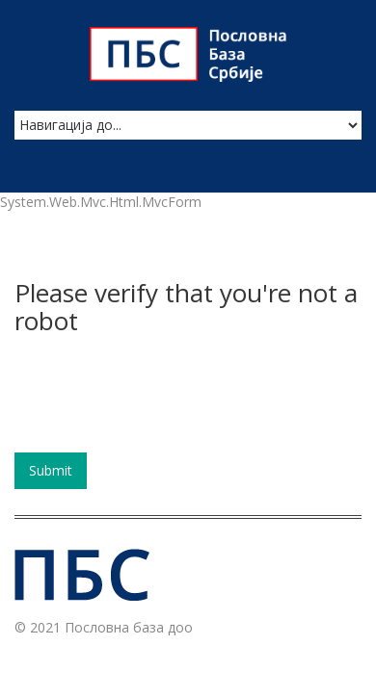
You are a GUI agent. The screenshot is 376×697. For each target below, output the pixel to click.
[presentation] (161, 400)
